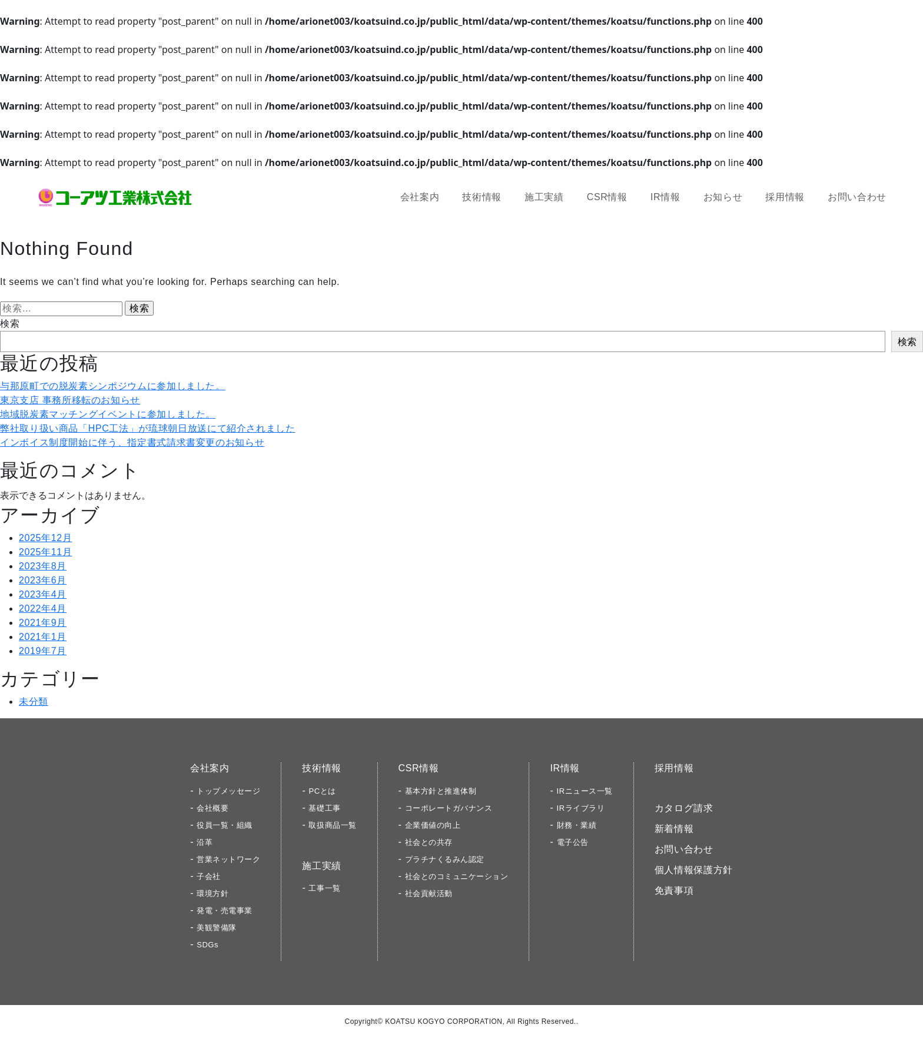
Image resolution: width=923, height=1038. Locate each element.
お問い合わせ (857, 197)
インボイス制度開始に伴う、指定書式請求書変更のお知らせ (132, 442)
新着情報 (674, 829)
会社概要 (212, 808)
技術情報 (482, 197)
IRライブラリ (581, 808)
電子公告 (573, 842)
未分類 (33, 702)
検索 (9, 324)
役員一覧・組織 (225, 825)
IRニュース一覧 (585, 791)
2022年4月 (43, 608)
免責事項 (674, 891)
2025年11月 (45, 552)
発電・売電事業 (225, 910)
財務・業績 (577, 825)
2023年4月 (43, 594)
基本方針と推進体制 (441, 791)
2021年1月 (43, 637)
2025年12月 (45, 538)
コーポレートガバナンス (449, 808)
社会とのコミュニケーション (457, 876)
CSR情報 (607, 197)
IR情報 (665, 197)
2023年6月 (43, 580)
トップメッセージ (228, 791)
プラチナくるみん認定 (444, 859)
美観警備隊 (217, 927)
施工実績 (544, 197)
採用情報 (785, 197)
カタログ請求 (684, 808)
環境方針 (212, 893)
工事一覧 (324, 888)
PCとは (322, 791)
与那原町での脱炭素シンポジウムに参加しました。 (112, 386)
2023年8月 (43, 566)
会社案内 (420, 197)
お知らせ (723, 197)
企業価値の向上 (433, 825)
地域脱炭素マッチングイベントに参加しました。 (107, 414)
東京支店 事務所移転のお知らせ (70, 400)
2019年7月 (43, 651)
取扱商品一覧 (332, 825)
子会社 (209, 876)
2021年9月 (43, 623)
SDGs (207, 944)
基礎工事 (324, 808)
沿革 (205, 842)
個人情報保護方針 (694, 870)
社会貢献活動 (429, 893)
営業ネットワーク (228, 859)
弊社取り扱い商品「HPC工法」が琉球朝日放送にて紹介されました (148, 428)
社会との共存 (429, 842)
